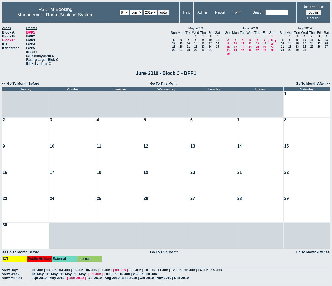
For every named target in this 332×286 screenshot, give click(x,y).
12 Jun (176, 270)
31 (210, 50)
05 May (38, 274)
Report (220, 12)
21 (188, 46)
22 (195, 46)
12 (173, 43)
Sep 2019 (129, 278)
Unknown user (313, 7)
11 (217, 39)
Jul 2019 (95, 278)
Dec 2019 (181, 278)
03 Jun (51, 270)
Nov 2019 (163, 278)
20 (180, 46)
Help (186, 12)
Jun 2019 (76, 278)
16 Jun (124, 274)
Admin (202, 12)
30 (203, 50)
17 (210, 43)
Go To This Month (164, 83)
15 (195, 43)
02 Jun (37, 270)
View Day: (10, 270)
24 (210, 46)
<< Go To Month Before (20, 83)
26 (173, 50)
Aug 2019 (112, 278)
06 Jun (91, 270)
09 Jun (135, 270)
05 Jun (78, 270)
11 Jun (162, 270)
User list (313, 18)
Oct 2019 (147, 278)
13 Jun (189, 270)
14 (188, 43)
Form (237, 12)
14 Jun (203, 270)
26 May (80, 274)
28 (188, 50)
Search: (258, 12)
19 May (66, 274)
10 (210, 39)
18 (217, 43)
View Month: (12, 278)
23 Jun (138, 274)
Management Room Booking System (55, 14)
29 (195, 50)
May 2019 (57, 278)
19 (173, 46)
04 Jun (64, 270)
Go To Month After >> (313, 83)
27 (180, 50)
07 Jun (105, 270)
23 (203, 46)
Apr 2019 (39, 278)
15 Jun (216, 270)
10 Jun (149, 270)
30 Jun (151, 274)
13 (180, 43)
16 (203, 43)
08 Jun (120, 270)
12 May (52, 274)
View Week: (11, 274)
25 (217, 46)
